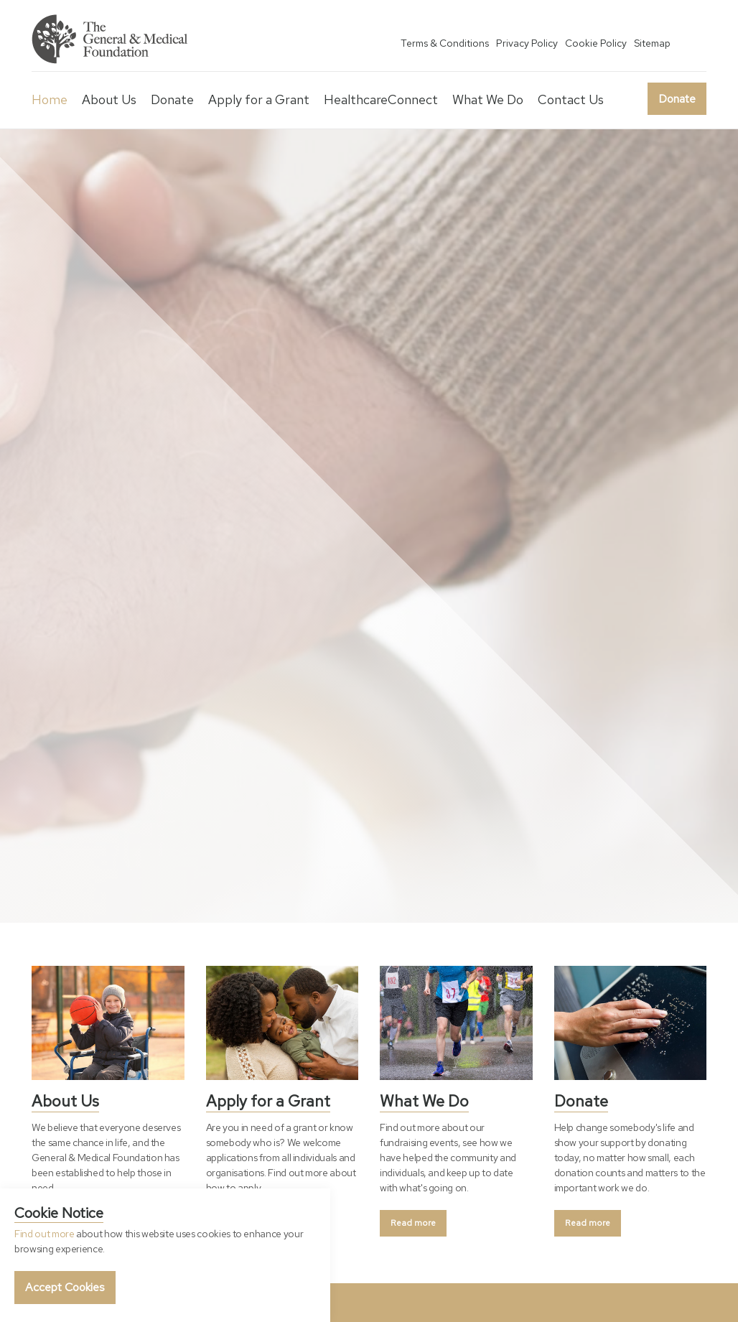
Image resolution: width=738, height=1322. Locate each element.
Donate (677, 98)
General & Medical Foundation (112, 39)
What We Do (487, 99)
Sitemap (652, 43)
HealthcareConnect (381, 99)
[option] (369, 526)
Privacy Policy (527, 43)
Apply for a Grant (258, 99)
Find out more (44, 1233)
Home (49, 99)
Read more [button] (413, 1223)
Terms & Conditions (445, 43)
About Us (109, 99)
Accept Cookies (65, 1287)
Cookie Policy (596, 43)
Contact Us (571, 99)
